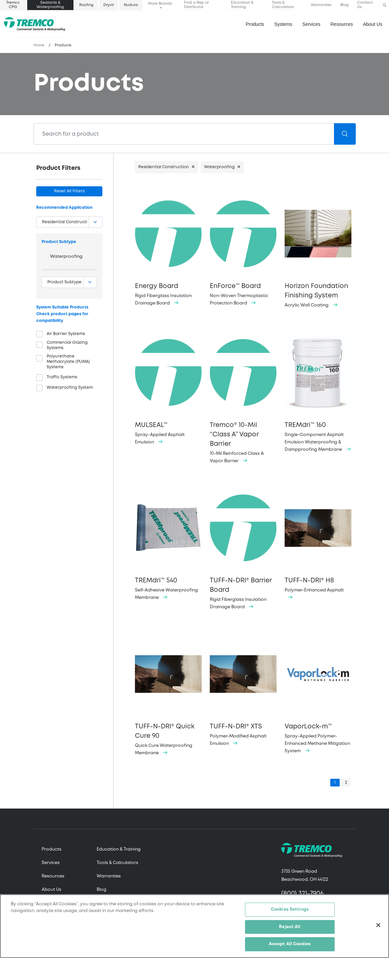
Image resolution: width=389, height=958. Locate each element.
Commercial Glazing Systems (67, 345)
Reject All (289, 927)
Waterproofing (66, 256)
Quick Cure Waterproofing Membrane (168, 693)
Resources (342, 24)
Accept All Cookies (290, 945)
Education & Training (242, 5)
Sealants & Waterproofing (50, 5)
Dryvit (108, 5)
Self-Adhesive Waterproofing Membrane (168, 543)
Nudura (131, 5)
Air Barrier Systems (66, 334)
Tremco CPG (12, 5)
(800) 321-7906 (302, 894)
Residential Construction (163, 167)
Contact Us (365, 5)
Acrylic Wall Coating (318, 249)
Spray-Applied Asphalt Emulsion (168, 387)
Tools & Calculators (283, 5)
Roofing (86, 5)
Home (39, 45)
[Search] (184, 134)
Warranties (321, 5)
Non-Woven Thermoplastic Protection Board (243, 248)
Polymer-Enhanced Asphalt (318, 542)
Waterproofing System (70, 387)
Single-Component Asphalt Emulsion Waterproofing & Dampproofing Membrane (318, 391)
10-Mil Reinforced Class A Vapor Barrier (243, 397)
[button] (384, 5)
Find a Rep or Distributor (196, 5)
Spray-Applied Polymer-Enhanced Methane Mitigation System (318, 692)
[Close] (378, 925)
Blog (344, 5)
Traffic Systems (62, 377)
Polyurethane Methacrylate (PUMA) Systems (68, 361)
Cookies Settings (290, 910)
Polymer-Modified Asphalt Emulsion (243, 689)
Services (51, 863)
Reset (69, 191)
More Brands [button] (160, 3)
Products (255, 24)
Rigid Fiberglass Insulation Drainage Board (168, 248)
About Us (372, 24)
